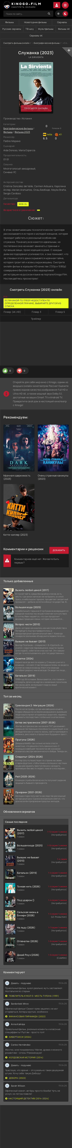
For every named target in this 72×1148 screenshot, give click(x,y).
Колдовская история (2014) (24, 1057)
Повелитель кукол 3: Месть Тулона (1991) (32, 995)
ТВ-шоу (30, 28)
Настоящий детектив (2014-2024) (27, 1098)
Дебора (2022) (15, 1078)
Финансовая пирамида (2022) (25, 1016)
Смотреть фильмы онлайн (16, 43)
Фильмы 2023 (22, 132)
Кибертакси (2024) (18, 1036)
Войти (56, 5)
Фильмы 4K (64, 28)
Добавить (59, 550)
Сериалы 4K (36, 35)
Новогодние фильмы (35, 22)
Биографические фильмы (47, 43)
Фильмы (9, 22)
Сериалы (62, 22)
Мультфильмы (45, 28)
